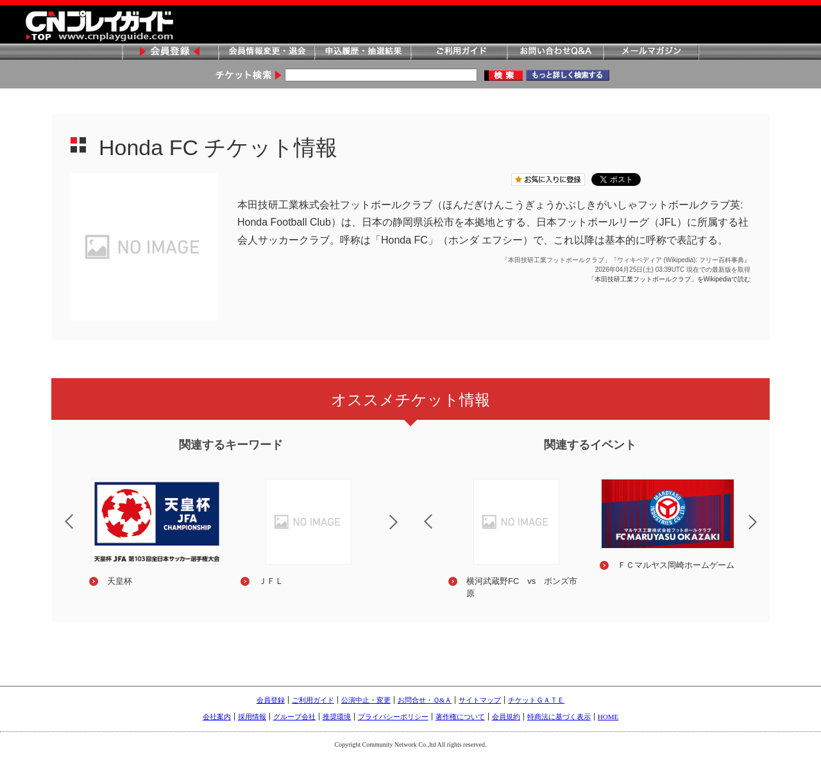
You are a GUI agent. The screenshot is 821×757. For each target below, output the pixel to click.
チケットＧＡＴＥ (536, 700)
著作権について (460, 716)
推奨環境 (337, 716)
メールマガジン (651, 52)
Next (404, 530)
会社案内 (217, 716)
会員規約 (506, 716)
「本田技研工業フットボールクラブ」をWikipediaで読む (669, 279)
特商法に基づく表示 (559, 716)
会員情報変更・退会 (266, 52)
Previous (58, 513)
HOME (608, 716)
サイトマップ (480, 700)
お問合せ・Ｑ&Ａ (425, 700)
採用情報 (252, 716)
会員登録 (170, 52)
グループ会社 (294, 716)
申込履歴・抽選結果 (362, 52)
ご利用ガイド (458, 52)
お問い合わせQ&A (555, 52)
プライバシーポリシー (393, 716)
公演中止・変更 (366, 700)
